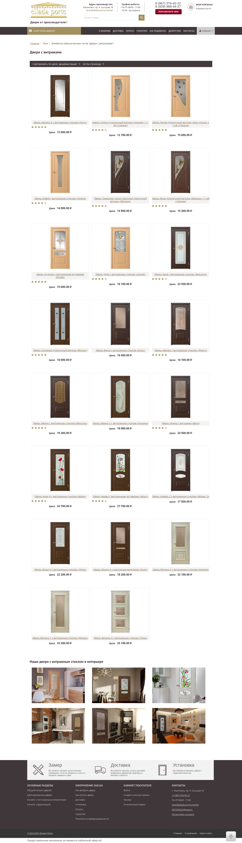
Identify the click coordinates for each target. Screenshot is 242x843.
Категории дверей (42, 30)
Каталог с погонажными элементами (46, 799)
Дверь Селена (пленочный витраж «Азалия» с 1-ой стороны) (120, 124)
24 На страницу (93, 64)
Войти (127, 790)
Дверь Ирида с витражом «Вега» (181, 423)
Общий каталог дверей (39, 790)
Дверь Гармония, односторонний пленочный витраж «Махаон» (120, 200)
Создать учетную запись (136, 794)
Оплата (130, 31)
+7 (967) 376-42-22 (181, 795)
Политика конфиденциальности (92, 818)
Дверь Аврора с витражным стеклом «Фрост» (180, 350)
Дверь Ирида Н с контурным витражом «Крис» (120, 569)
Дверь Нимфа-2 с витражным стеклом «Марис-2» (180, 496)
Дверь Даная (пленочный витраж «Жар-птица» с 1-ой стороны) (180, 124)
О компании (191, 833)
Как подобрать (158, 31)
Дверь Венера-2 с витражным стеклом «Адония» (181, 569)
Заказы (127, 799)
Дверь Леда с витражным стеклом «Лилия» (120, 274)
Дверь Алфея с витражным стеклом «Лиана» (60, 198)
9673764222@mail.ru (182, 809)
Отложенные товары (135, 804)
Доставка (118, 31)
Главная (34, 43)
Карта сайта (206, 833)
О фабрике (104, 31)
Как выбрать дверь (85, 790)
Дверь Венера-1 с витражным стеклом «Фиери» (60, 638)
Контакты (188, 31)
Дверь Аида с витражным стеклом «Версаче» (180, 274)
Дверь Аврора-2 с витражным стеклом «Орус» (60, 122)
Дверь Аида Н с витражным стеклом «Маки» (60, 496)
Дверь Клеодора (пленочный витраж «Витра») (60, 350)
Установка (80, 804)
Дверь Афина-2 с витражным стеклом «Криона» (120, 423)
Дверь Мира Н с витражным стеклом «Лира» (60, 569)
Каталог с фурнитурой (38, 804)
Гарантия (142, 31)
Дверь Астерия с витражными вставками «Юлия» (60, 276)
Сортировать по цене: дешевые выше (56, 64)
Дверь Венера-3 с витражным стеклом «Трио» (120, 638)
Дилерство (175, 31)
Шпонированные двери (39, 794)
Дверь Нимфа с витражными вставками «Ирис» (120, 496)
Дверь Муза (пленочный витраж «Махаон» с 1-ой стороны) (180, 200)
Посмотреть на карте (183, 814)
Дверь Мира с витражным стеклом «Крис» (120, 350)
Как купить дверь (84, 794)
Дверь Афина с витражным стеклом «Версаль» (60, 423)
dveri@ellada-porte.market (99, 10)
